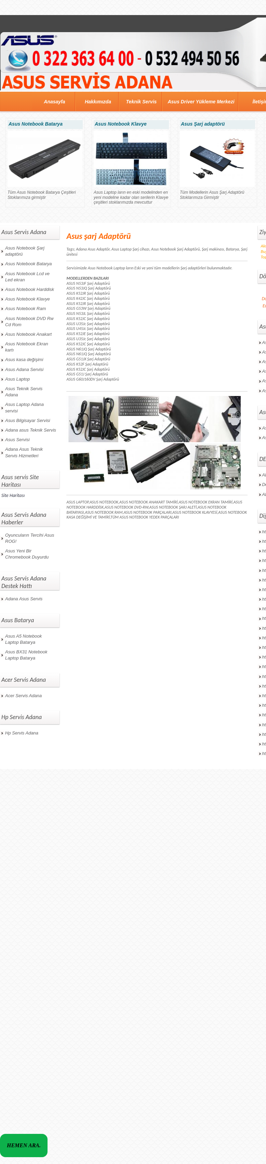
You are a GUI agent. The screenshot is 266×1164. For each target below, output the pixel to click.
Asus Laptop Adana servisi (24, 407)
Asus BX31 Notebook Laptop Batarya (26, 655)
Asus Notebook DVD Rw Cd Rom (29, 321)
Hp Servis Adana (21, 733)
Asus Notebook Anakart (28, 334)
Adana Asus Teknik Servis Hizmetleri (24, 452)
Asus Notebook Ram (25, 308)
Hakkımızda (98, 101)
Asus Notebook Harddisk (29, 289)
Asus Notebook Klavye (27, 299)
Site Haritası (13, 495)
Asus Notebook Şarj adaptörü (24, 251)
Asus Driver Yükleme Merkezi (201, 101)
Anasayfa (54, 101)
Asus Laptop (17, 379)
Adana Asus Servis (23, 598)
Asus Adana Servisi (24, 369)
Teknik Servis (141, 101)
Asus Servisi (17, 439)
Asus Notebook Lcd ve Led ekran (27, 276)
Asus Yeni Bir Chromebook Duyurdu (27, 554)
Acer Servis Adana (23, 695)
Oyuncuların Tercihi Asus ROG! (29, 538)
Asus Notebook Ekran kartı (26, 347)
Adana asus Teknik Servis (30, 430)
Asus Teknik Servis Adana (23, 391)
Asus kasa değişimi (24, 359)
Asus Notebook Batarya (28, 263)
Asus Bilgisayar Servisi (27, 420)
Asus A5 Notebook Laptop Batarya (23, 639)
